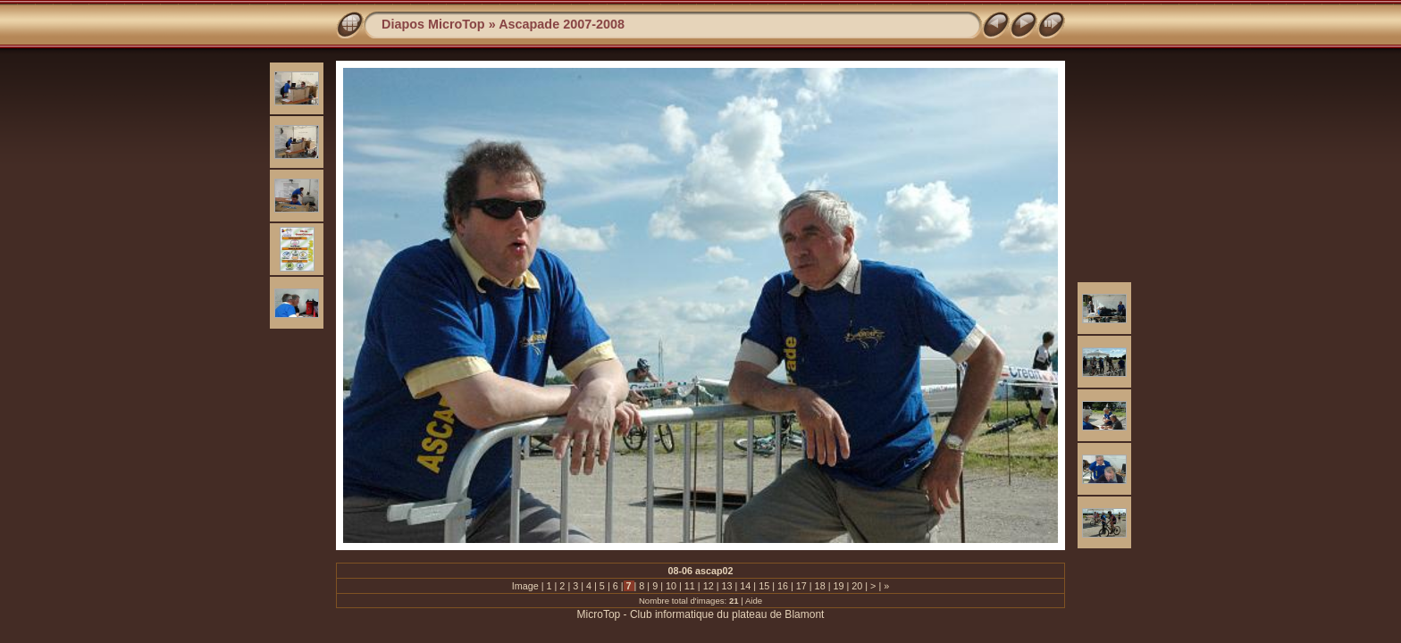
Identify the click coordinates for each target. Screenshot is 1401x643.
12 (708, 585)
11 (690, 585)
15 (764, 585)
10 (671, 585)
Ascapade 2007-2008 (562, 24)
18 (820, 585)
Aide (753, 600)
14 (745, 585)
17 (801, 585)
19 (838, 585)
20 (857, 585)
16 (783, 585)
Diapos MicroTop (433, 24)
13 (726, 585)
